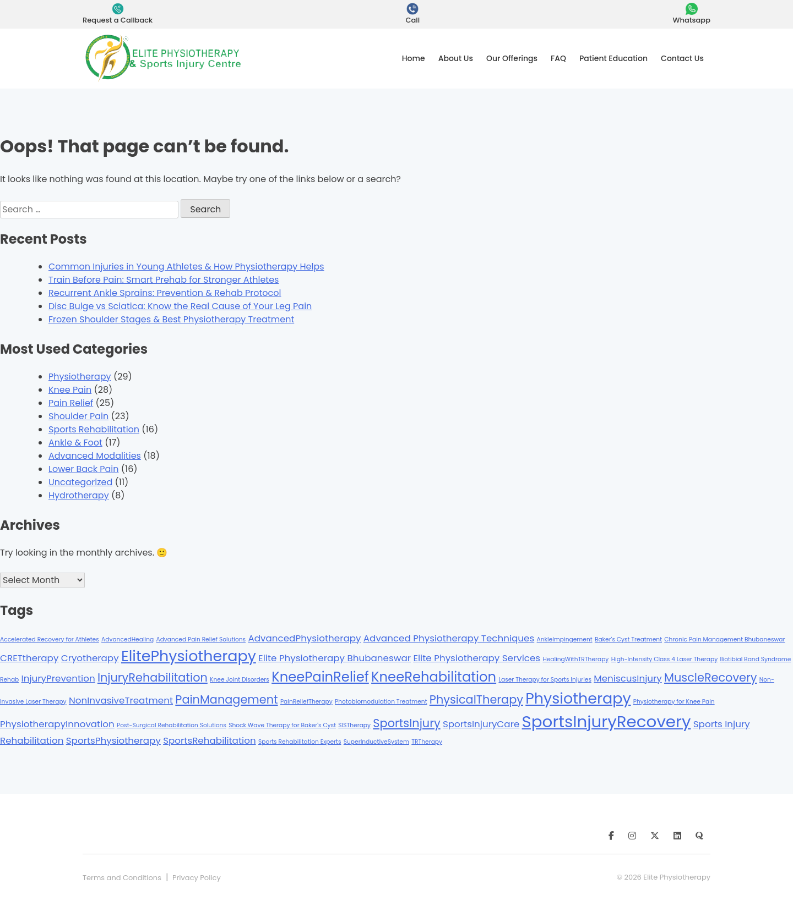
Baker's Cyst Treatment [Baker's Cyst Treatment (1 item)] (628, 639)
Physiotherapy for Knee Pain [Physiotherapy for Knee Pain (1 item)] (674, 702)
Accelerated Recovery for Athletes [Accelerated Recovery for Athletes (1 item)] (49, 639)
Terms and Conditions (122, 877)
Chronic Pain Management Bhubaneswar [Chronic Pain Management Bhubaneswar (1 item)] (724, 639)
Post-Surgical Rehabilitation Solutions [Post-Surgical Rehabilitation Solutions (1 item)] (171, 725)
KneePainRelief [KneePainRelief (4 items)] (320, 677)
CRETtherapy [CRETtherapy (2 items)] (29, 658)
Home (413, 58)
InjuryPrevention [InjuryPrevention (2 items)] (58, 678)
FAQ (558, 58)
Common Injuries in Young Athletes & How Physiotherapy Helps (186, 266)
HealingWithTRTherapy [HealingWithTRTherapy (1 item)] (575, 659)
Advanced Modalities (94, 455)
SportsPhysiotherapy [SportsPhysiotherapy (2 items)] (113, 740)
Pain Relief (70, 403)
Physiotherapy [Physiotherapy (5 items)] (578, 698)
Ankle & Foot (75, 442)
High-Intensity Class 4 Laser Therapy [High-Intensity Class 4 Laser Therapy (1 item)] (664, 659)
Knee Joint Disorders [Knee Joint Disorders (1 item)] (239, 680)
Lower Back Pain (83, 469)
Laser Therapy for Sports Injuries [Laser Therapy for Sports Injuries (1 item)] (544, 680)
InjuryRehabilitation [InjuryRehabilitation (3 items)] (152, 677)
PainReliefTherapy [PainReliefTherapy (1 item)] (306, 702)
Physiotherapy (79, 376)
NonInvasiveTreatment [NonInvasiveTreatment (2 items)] (121, 700)
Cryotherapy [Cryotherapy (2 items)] (90, 658)
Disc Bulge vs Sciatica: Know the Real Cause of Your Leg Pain (180, 306)
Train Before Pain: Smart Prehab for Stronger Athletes (163, 279)
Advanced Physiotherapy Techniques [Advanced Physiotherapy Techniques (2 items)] (448, 638)
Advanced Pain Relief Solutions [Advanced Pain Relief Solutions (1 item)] (201, 639)
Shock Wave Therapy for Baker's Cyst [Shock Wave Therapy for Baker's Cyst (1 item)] (282, 725)
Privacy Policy (196, 877)
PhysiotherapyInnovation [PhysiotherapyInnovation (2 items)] (57, 724)
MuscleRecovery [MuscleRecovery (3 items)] (710, 677)
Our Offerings (511, 58)
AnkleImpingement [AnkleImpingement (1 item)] (565, 639)
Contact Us (682, 58)
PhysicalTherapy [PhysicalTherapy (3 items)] (476, 699)
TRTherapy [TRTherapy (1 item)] (426, 742)
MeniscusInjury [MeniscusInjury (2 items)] (628, 678)
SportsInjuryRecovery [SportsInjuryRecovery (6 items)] (606, 721)
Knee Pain (69, 389)
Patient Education (613, 58)
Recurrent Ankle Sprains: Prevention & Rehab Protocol (164, 293)
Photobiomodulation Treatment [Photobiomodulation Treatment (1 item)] (381, 702)
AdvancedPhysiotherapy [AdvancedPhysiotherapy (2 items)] (304, 638)
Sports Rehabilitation (93, 429)
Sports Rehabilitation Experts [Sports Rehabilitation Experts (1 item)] (299, 742)
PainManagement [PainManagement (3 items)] (226, 699)
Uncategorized (80, 482)
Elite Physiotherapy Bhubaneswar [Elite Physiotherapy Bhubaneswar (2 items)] (334, 658)
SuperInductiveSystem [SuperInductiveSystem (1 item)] (376, 742)
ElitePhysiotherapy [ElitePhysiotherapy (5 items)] (188, 656)
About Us (455, 58)
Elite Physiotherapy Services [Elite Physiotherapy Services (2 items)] (476, 658)
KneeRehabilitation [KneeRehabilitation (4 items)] (433, 677)
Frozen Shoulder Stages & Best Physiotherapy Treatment (171, 319)
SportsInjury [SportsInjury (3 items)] (406, 723)
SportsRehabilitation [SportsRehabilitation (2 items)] (209, 740)
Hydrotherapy (78, 495)
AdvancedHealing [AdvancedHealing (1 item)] (127, 639)
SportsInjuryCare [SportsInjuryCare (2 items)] (481, 724)
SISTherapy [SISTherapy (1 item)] (354, 725)
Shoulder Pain (78, 416)
